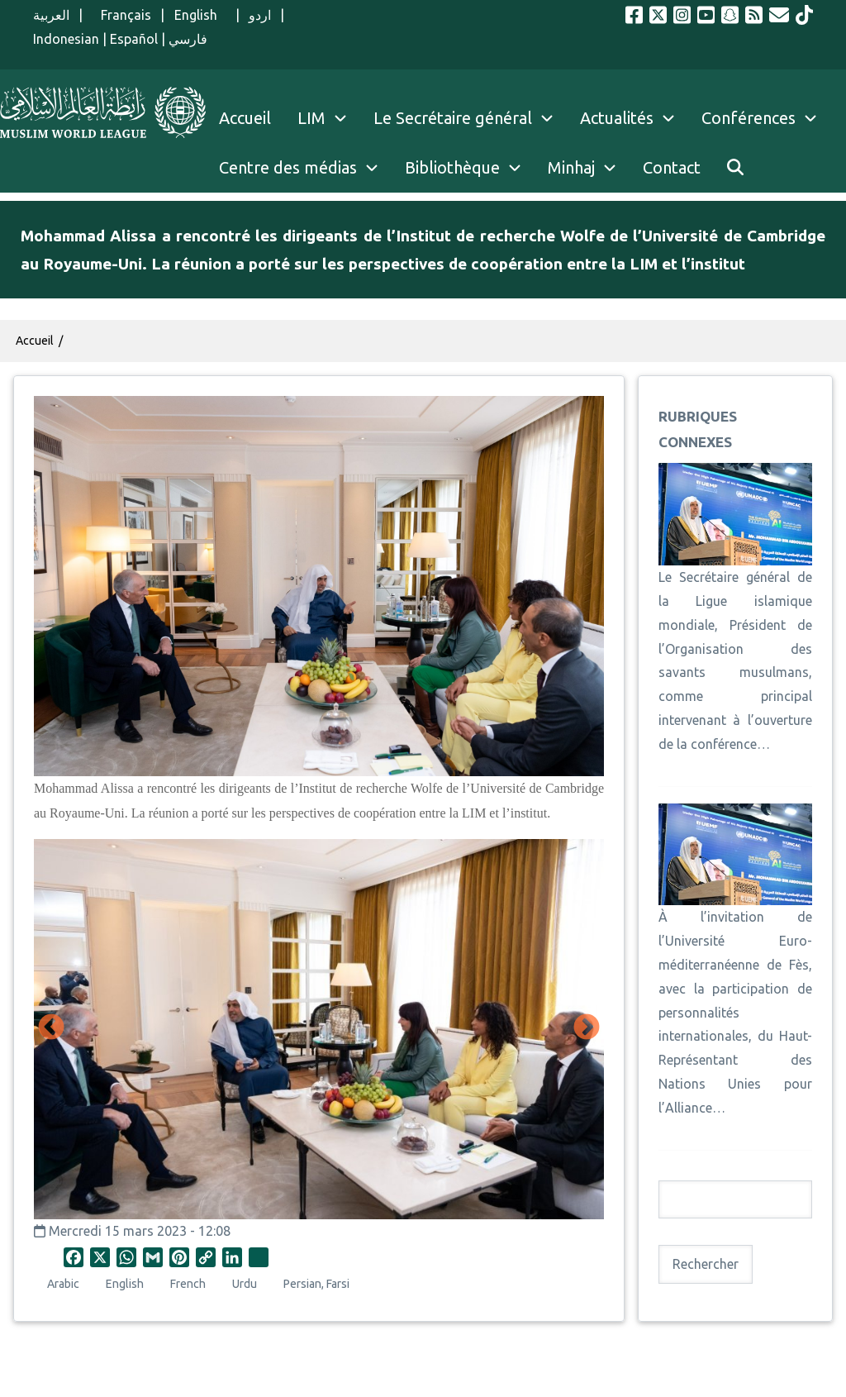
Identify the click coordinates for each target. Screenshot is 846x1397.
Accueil (35, 340)
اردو (260, 14)
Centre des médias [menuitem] (288, 167)
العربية (51, 14)
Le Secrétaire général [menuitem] (470, 118)
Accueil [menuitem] (245, 117)
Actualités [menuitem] (617, 117)
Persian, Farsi (316, 1283)
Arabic (63, 1283)
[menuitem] (735, 168)
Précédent (51, 1028)
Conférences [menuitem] (748, 117)
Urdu (244, 1283)
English (200, 14)
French (188, 1283)
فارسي (188, 38)
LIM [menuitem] (311, 117)
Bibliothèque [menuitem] (452, 167)
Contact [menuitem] (672, 167)
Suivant (586, 1028)
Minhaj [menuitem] (571, 167)
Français (121, 14)
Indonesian (66, 38)
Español (134, 38)
